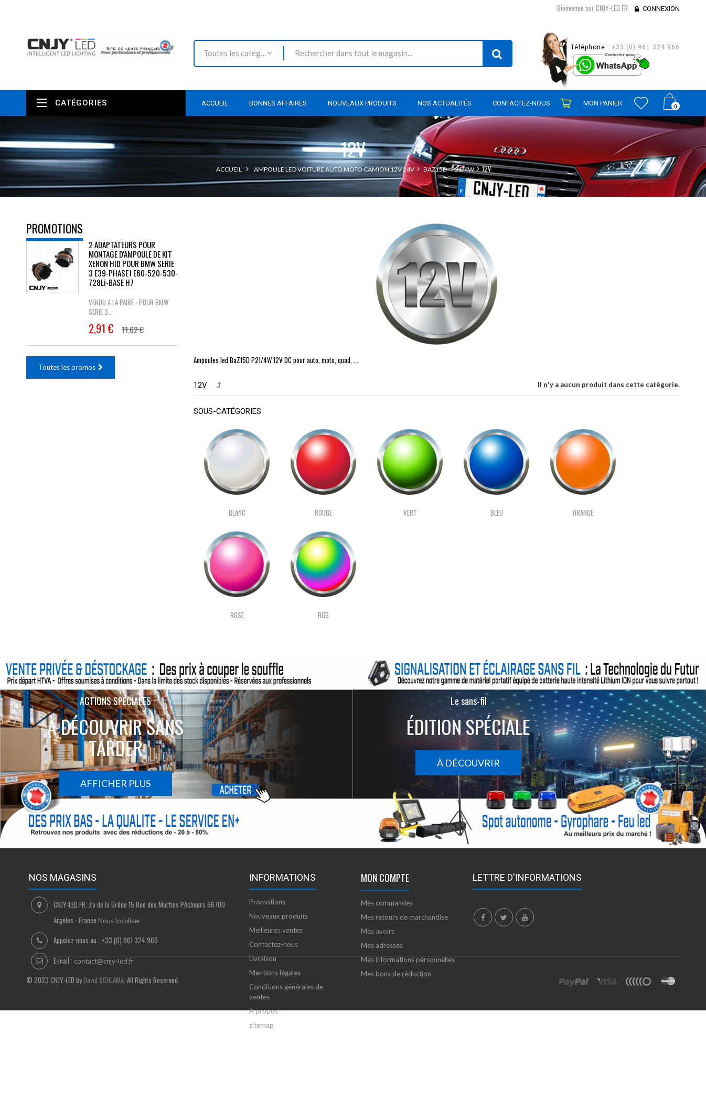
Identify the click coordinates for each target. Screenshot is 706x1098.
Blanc (237, 512)
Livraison (262, 958)
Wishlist (641, 103)
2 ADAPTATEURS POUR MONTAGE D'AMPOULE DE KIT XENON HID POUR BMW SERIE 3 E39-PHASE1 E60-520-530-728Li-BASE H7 (133, 271)
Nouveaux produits (278, 916)
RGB (323, 615)
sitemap (261, 1025)
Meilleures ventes (276, 930)
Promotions (54, 228)
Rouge (323, 512)
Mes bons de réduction (396, 973)
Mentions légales (275, 972)
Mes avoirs (377, 931)
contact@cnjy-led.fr (104, 961)
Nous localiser (119, 920)
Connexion (661, 9)
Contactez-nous (273, 944)
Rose (237, 615)
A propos (263, 1011)
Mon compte (385, 877)
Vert (410, 512)
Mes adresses (382, 945)
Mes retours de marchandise (404, 917)
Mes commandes (387, 903)
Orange (583, 512)
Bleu (496, 512)
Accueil (229, 169)
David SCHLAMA (103, 1083)
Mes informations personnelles (408, 959)
